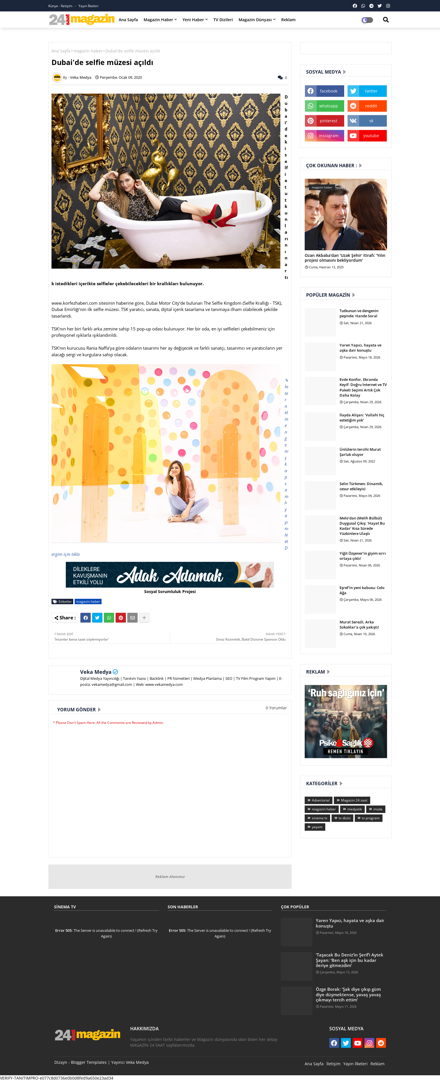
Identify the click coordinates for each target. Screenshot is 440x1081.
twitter (371, 91)
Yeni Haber (193, 19)
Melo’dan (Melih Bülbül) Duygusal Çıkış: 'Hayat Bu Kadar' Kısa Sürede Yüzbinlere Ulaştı (362, 525)
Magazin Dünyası (255, 19)
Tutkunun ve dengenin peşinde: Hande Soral (359, 313)
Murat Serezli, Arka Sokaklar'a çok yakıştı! (359, 624)
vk (371, 120)
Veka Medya (96, 671)
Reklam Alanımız (170, 876)
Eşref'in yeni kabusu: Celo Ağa (362, 590)
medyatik (354, 809)
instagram (328, 135)
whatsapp (328, 106)
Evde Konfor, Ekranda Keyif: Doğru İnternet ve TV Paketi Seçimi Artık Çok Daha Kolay (363, 387)
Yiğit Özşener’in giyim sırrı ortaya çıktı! (363, 556)
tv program (371, 818)
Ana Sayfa (128, 19)
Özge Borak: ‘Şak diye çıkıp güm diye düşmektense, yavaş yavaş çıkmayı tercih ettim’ (348, 994)
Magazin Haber (158, 19)
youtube (371, 135)
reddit (371, 106)
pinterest (328, 120)
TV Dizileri (223, 19)
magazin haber (88, 51)
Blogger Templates (89, 1062)
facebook (328, 91)
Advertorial (321, 800)
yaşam (317, 826)
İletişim (333, 1063)
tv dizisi (344, 818)
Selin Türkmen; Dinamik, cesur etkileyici (361, 486)
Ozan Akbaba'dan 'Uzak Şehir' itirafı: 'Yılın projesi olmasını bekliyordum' (345, 258)
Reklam (288, 19)
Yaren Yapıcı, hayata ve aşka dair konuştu (360, 347)
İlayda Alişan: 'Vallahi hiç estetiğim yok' (362, 417)
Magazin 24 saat (354, 800)
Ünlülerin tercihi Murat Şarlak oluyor (360, 452)
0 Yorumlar (276, 707)
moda (377, 809)
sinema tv (319, 818)
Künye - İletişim (60, 5)
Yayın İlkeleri (88, 5)
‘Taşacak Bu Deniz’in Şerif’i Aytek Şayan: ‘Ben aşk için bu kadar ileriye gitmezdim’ (349, 960)
